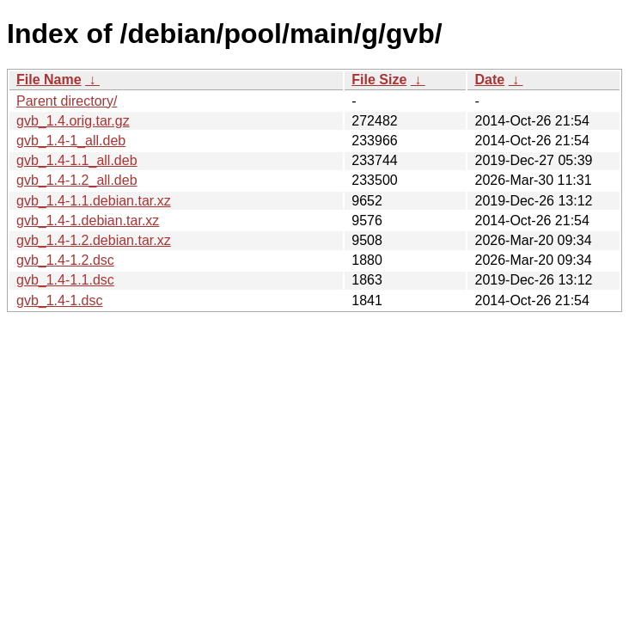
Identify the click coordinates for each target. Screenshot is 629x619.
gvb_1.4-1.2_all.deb (76, 180)
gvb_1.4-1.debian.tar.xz (87, 220)
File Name (49, 79)
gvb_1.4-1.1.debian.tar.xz (93, 200)
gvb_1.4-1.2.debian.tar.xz (93, 240)
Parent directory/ (66, 101)
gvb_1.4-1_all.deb (70, 140)
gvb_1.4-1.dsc (59, 300)
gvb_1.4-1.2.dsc (65, 260)
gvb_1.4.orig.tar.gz (73, 120)
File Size (378, 79)
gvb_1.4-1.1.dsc (65, 280)
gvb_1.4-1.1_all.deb (76, 160)
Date (489, 79)
